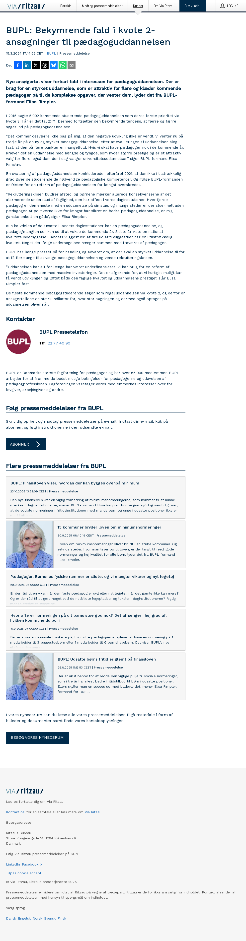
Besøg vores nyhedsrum (37, 737)
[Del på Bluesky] (54, 65)
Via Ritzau (93, 812)
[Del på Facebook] (18, 65)
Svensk (50, 918)
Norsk (37, 918)
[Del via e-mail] (72, 65)
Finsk (62, 918)
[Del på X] (36, 65)
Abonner (26, 444)
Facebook (30, 864)
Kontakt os (15, 812)
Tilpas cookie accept (23, 873)
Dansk (11, 918)
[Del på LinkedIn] (27, 65)
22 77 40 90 (59, 343)
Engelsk (24, 918)
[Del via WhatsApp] (63, 65)
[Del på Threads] (45, 65)
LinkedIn (13, 864)
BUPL (51, 53)
